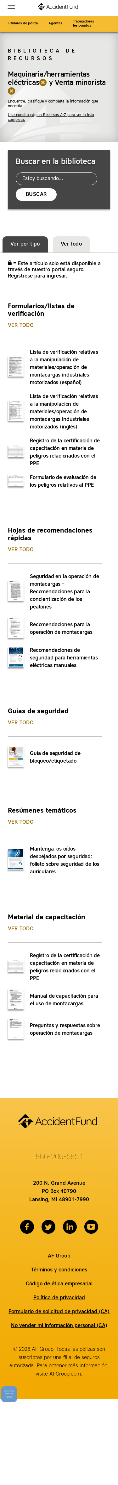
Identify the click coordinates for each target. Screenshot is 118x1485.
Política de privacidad (59, 1298)
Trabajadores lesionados (83, 24)
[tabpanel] (58, 666)
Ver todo (21, 325)
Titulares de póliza (23, 23)
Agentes (55, 23)
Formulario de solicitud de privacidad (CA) (59, 1311)
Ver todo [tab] (71, 244)
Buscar (36, 194)
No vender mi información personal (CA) (59, 1325)
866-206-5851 (59, 1157)
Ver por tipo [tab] (25, 244)
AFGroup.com (65, 1374)
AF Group (59, 1256)
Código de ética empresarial (59, 1284)
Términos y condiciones (59, 1270)
